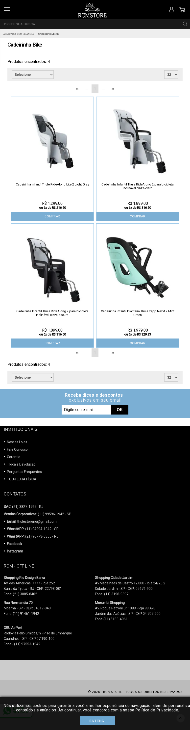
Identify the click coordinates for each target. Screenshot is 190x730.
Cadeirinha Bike (48, 34)
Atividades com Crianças (18, 34)
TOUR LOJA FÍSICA (21, 479)
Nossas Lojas (17, 442)
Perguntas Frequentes (24, 472)
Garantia (13, 457)
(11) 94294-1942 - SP (33, 529)
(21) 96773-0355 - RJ (32, 536)
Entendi (97, 721)
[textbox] (95, 24)
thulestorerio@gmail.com (32, 521)
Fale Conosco (17, 449)
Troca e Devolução (21, 464)
